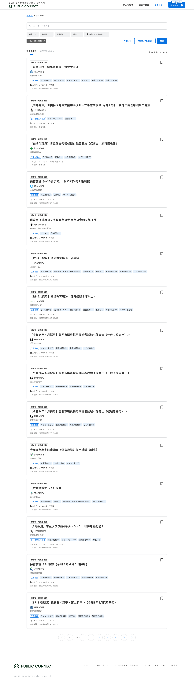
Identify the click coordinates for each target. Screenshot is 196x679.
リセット (128, 40)
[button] (33, 34)
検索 (162, 40)
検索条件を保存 (145, 40)
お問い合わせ (102, 665)
